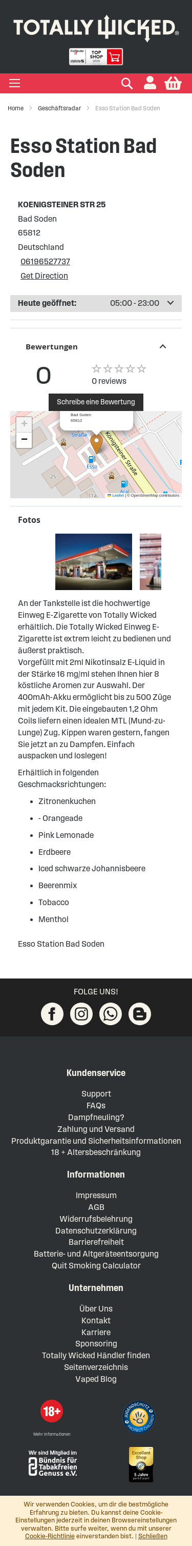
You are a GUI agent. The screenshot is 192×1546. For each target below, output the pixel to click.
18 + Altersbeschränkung (96, 1152)
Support (96, 1093)
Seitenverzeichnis (96, 1367)
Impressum (96, 1195)
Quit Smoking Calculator (96, 1265)
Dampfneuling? (96, 1117)
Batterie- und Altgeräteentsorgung (96, 1253)
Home (16, 108)
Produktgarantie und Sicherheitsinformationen (96, 1141)
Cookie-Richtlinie (50, 1536)
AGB (96, 1207)
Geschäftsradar (60, 108)
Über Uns (96, 1308)
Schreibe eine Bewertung (96, 402)
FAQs (96, 1105)
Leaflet (116, 495)
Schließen (152, 1536)
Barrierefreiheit (96, 1242)
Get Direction (44, 275)
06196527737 (45, 261)
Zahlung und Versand (96, 1129)
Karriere (96, 1332)
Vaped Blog (96, 1379)
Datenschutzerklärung (96, 1230)
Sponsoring (96, 1343)
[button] (150, 83)
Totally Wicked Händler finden (96, 1355)
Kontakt (96, 1320)
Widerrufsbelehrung (96, 1219)
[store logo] (96, 26)
